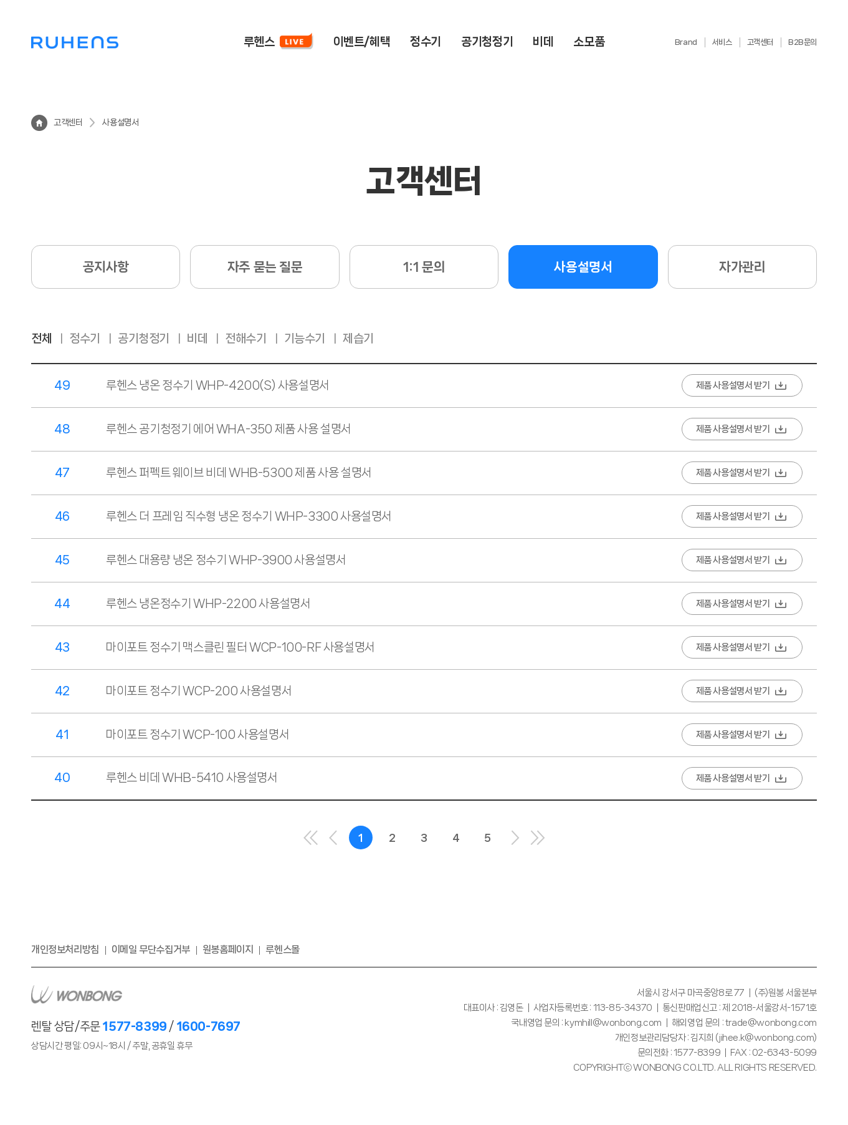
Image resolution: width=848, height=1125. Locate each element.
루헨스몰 (282, 949)
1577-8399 (134, 1026)
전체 (41, 338)
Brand (686, 42)
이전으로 (333, 837)
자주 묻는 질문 (265, 267)
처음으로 (311, 837)
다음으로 (515, 837)
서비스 (722, 42)
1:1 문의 (424, 267)
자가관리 (742, 267)
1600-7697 (208, 1026)
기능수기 (304, 338)
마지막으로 (537, 837)
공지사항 (106, 267)
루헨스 (74, 42)
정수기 (84, 338)
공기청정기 (143, 338)
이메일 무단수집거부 (151, 949)
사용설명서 (583, 267)
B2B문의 (802, 42)
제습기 (358, 338)
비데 (197, 338)
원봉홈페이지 (228, 949)
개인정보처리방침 (65, 949)
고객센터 (760, 42)
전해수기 (245, 338)
